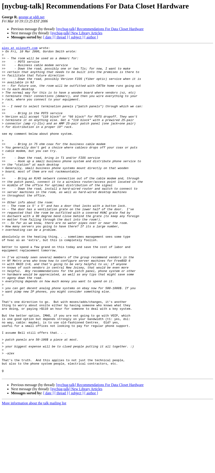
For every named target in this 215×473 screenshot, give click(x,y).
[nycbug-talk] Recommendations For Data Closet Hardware (100, 29)
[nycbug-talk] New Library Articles (76, 33)
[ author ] (91, 37)
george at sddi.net (31, 17)
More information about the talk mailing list (34, 469)
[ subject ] (76, 37)
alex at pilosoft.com (20, 48)
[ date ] (48, 37)
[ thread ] (61, 37)
